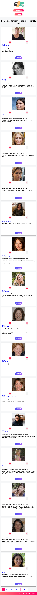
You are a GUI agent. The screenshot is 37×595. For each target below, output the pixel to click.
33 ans (7, 502)
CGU (23, 593)
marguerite (4, 44)
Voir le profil (18, 57)
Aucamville (4, 431)
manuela (3, 325)
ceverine (3, 149)
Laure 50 (3, 395)
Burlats (3, 467)
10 (26, 589)
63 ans (7, 45)
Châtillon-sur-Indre (6, 151)
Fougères (4, 45)
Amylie (3, 571)
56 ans (6, 361)
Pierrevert (4, 326)
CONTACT (34, 593)
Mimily (3, 465)
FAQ (20, 593)
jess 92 (3, 255)
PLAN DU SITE (28, 593)
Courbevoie (4, 256)
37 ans (6, 467)
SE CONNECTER (18, 14)
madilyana (4, 430)
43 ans (7, 291)
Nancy (3, 80)
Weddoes (4, 79)
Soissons (4, 502)
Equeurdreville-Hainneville (7, 396)
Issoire (3, 361)
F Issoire (3, 360)
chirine (3, 500)
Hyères (3, 572)
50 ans (6, 80)
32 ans (12, 186)
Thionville (4, 291)
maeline (3, 114)
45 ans (9, 221)
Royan (3, 115)
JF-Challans (4, 536)
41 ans (6, 115)
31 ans (7, 537)
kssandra (4, 185)
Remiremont (4, 221)
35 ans (8, 256)
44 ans (11, 151)
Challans (3, 537)
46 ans (6, 572)
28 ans (8, 431)
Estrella (3, 220)
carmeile (3, 290)
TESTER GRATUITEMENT (18, 10)
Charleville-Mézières (6, 186)
